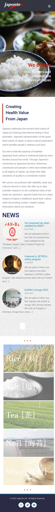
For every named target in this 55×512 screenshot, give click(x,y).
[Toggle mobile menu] (49, 6)
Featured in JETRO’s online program (36, 258)
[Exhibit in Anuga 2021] (12, 298)
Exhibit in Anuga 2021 (36, 290)
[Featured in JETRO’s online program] (12, 264)
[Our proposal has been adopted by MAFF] (12, 231)
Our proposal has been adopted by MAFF (37, 224)
